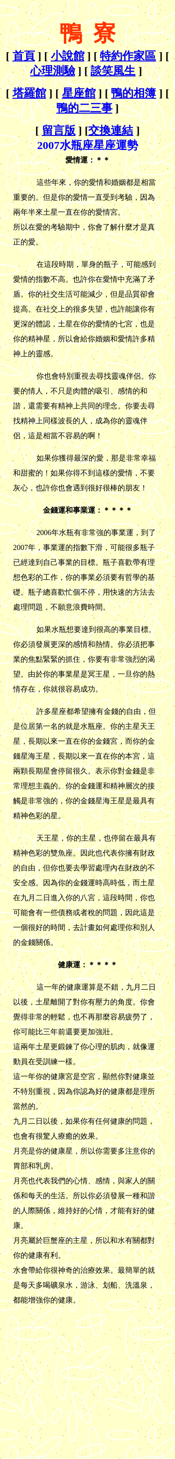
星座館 (79, 93)
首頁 (24, 56)
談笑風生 (113, 71)
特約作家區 (128, 56)
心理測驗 (52, 71)
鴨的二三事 (84, 108)
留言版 (59, 130)
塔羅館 (29, 93)
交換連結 (110, 130)
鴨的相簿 (133, 93)
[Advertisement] (82, 1373)
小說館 (67, 56)
